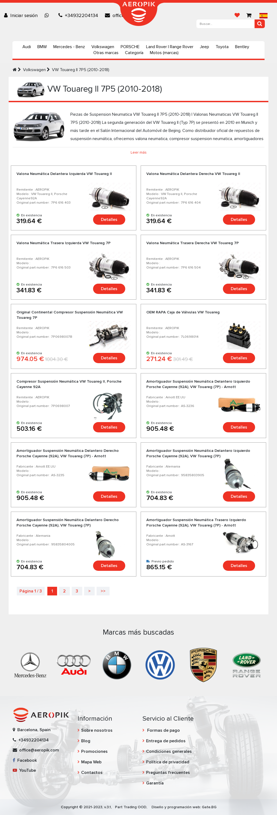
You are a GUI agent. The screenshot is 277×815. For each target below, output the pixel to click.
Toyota (222, 46)
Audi (26, 46)
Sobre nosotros (97, 730)
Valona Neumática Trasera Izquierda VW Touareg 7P (64, 243)
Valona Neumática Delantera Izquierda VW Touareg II (64, 173)
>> (103, 591)
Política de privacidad (167, 762)
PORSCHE (130, 46)
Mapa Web (91, 762)
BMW (42, 46)
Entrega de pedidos (166, 741)
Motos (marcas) (164, 52)
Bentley (242, 46)
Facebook (25, 760)
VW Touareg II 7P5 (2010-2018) (80, 69)
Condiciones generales (169, 751)
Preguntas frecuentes (168, 772)
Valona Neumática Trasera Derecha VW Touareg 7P (192, 243)
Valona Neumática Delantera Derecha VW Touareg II (193, 173)
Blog (85, 741)
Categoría (134, 52)
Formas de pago (163, 730)
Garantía (155, 783)
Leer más (139, 152)
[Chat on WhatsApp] (48, 15)
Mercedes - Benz (69, 46)
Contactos (92, 772)
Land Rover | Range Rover (169, 46)
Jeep (204, 46)
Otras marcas (105, 52)
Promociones (94, 751)
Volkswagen (102, 46)
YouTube (24, 770)
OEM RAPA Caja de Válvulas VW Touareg (183, 312)
